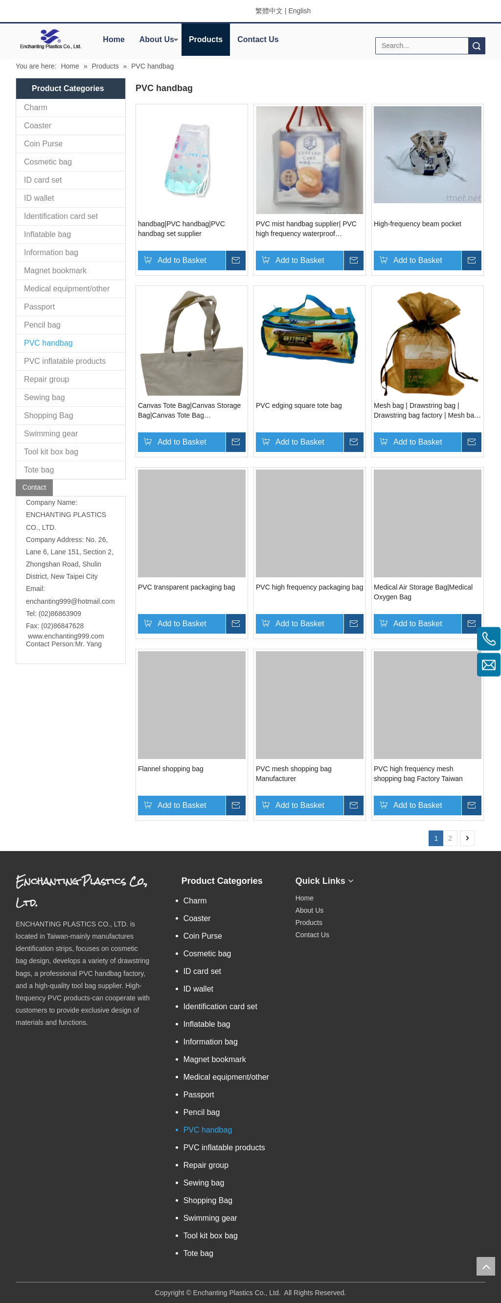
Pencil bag (42, 325)
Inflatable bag (47, 234)
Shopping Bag (48, 415)
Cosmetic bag (48, 162)
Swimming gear (51, 433)
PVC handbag (48, 343)
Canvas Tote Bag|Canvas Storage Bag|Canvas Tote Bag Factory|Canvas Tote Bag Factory (189, 411)
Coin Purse (43, 144)
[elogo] (51, 39)
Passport (39, 307)
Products (206, 39)
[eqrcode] (391, 877)
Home (113, 39)
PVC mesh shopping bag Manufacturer (294, 773)
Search (476, 46)
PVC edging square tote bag (299, 405)
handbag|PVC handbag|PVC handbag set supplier (181, 228)
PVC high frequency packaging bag (309, 587)
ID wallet (39, 198)
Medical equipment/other (67, 288)
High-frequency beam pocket (417, 224)
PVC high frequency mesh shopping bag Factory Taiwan (418, 773)
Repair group (46, 379)
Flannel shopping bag (171, 769)
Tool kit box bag (51, 452)
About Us (156, 39)
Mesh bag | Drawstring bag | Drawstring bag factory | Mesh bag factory (426, 411)
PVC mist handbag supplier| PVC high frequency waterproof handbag (306, 229)
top (486, 1266)
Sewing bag (44, 397)
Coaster (37, 125)
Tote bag (39, 470)
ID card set (43, 180)
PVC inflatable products (65, 361)
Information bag (51, 252)
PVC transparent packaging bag (186, 587)
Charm (35, 107)
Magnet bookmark (55, 270)
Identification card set (61, 216)
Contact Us (257, 39)
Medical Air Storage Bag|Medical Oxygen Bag (423, 592)
